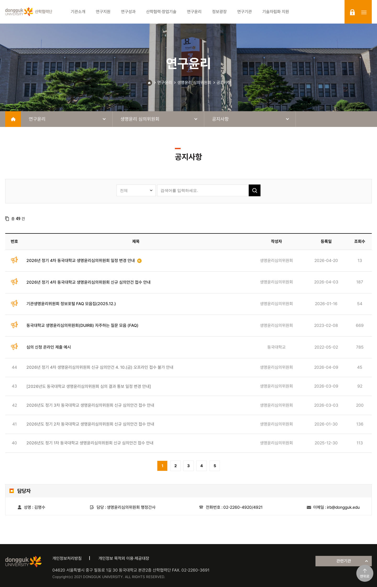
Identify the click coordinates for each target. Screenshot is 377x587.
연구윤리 (164, 82)
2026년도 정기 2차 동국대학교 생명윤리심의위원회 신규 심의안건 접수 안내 (90, 424)
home (13, 119)
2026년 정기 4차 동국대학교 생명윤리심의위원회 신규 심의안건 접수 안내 (88, 282)
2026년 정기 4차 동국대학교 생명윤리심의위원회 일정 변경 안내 (80, 260)
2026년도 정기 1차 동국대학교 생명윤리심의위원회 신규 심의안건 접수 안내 (89, 442)
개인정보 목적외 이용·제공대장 (123, 558)
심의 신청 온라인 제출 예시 (48, 347)
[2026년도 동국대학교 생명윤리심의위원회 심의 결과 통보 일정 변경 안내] (88, 386)
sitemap (364, 12)
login (352, 12)
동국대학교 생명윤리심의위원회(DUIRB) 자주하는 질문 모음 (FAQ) (82, 325)
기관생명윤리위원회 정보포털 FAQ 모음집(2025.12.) (71, 303)
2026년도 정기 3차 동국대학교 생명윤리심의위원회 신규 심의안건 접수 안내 (90, 405)
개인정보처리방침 (67, 558)
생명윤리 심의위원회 (194, 82)
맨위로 (364, 576)
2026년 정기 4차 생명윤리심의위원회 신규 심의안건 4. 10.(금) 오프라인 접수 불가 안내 (99, 367)
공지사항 (224, 82)
